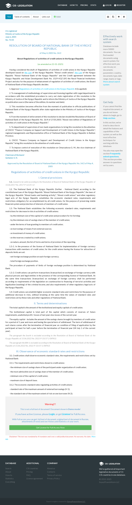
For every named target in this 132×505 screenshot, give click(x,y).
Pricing (84, 5)
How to (74, 5)
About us (51, 468)
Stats (93, 5)
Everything (10, 482)
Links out (46, 16)
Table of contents (22, 16)
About (36, 16)
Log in (107, 5)
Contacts (51, 471)
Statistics (9, 478)
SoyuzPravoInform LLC (76, 501)
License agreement (34, 478)
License (66, 414)
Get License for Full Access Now (50, 427)
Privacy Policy (53, 478)
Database (62, 5)
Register (119, 5)
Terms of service (54, 475)
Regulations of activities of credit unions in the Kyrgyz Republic (47, 89)
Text (9, 16)
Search (8, 468)
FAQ (28, 475)
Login (52, 414)
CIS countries (32, 468)
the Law (28, 72)
